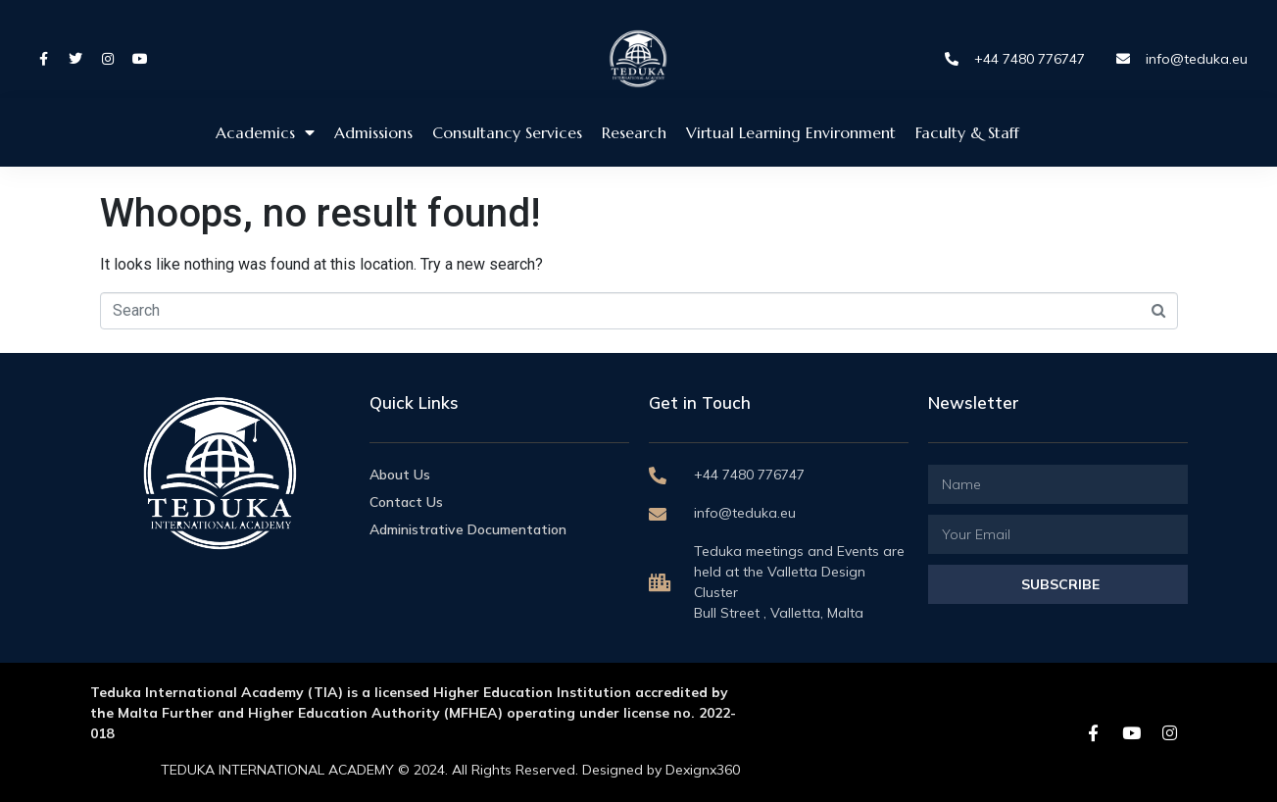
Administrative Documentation (467, 529)
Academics (265, 132)
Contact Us (406, 502)
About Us (399, 474)
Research (634, 132)
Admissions (373, 132)
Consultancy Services (507, 132)
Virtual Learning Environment (791, 132)
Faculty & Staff (967, 132)
